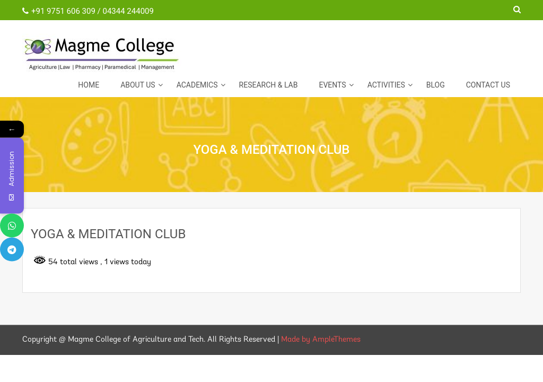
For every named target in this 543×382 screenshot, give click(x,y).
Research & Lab (268, 85)
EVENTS (332, 85)
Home (88, 85)
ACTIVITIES (386, 85)
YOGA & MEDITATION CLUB (108, 234)
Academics (197, 85)
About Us (137, 85)
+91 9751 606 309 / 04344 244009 (88, 11)
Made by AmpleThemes (321, 340)
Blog (435, 85)
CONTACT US (488, 85)
